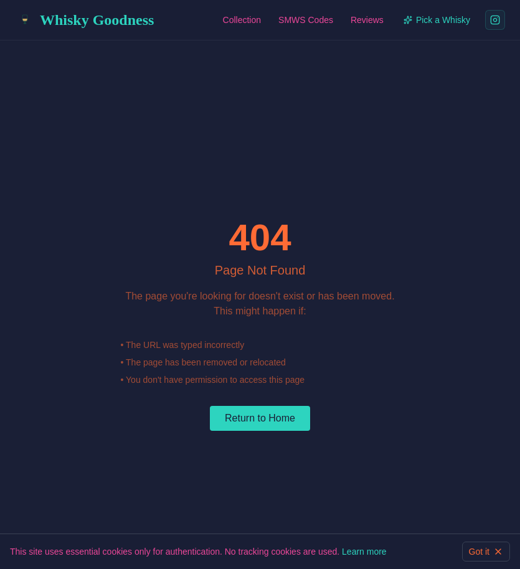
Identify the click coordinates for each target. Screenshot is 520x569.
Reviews (367, 20)
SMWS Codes (305, 20)
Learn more (364, 552)
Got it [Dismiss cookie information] (486, 552)
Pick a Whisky (437, 20)
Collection (242, 20)
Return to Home (260, 418)
